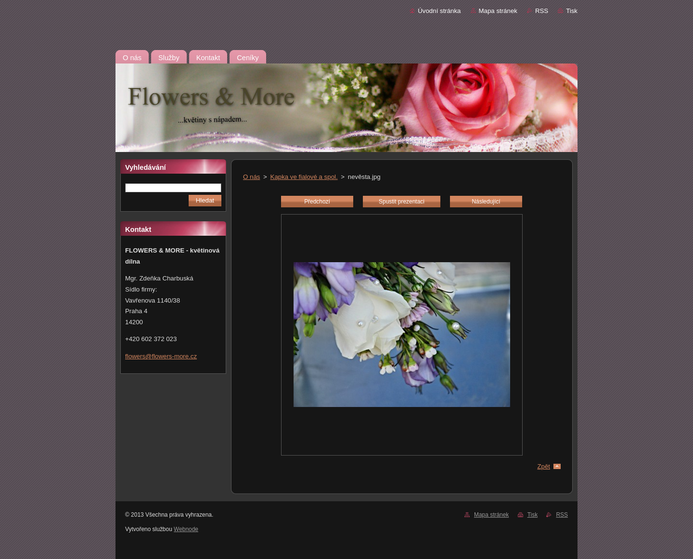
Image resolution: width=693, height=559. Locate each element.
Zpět (543, 466)
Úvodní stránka (439, 10)
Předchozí (317, 201)
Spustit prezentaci (401, 201)
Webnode (186, 529)
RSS (541, 10)
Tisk (572, 10)
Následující (486, 201)
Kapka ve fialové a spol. (304, 176)
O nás (251, 176)
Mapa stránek (498, 10)
